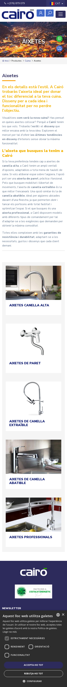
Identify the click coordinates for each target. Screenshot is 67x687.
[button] (33, 681)
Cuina (28, 60)
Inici (5, 60)
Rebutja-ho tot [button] (33, 673)
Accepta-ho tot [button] (33, 665)
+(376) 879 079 (14, 3)
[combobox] (58, 615)
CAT (55, 3)
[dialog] (33, 648)
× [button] (63, 614)
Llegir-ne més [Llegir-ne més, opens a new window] (10, 631)
